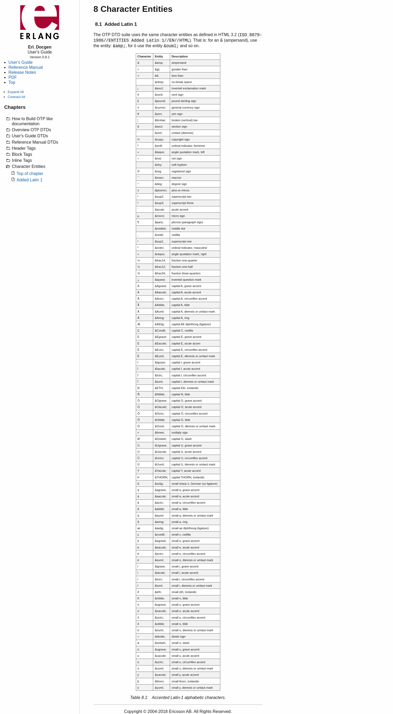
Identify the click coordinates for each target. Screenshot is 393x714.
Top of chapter (30, 173)
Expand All (16, 92)
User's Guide (20, 62)
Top (11, 82)
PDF (12, 77)
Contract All (16, 97)
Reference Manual (25, 67)
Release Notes (22, 72)
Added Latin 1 (30, 180)
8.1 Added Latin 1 (116, 24)
